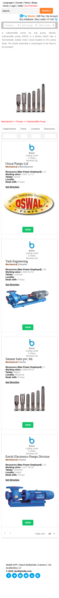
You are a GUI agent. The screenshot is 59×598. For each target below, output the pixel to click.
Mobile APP (12, 565)
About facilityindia (28, 565)
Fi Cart (52, 19)
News (27, 2)
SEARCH (46, 10)
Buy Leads (40, 19)
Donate (19, 2)
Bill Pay (41, 16)
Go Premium (31, 6)
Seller (20, 6)
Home (5, 6)
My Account (52, 16)
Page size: (40, 533)
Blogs (34, 2)
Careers (42, 565)
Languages (8, 2)
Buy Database (26, 19)
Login (13, 6)
